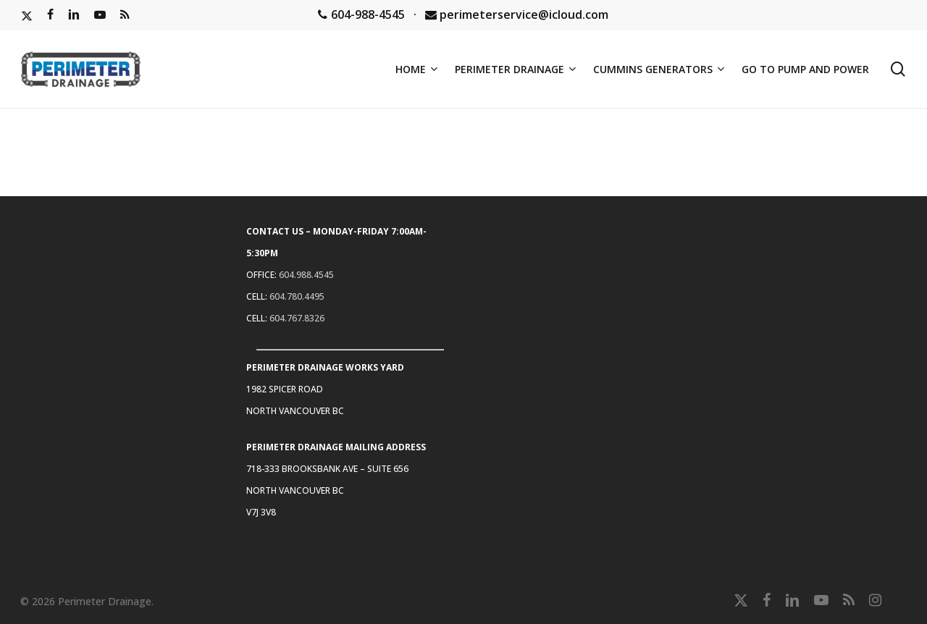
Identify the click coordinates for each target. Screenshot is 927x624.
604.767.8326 (296, 318)
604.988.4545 (306, 275)
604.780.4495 (296, 296)
